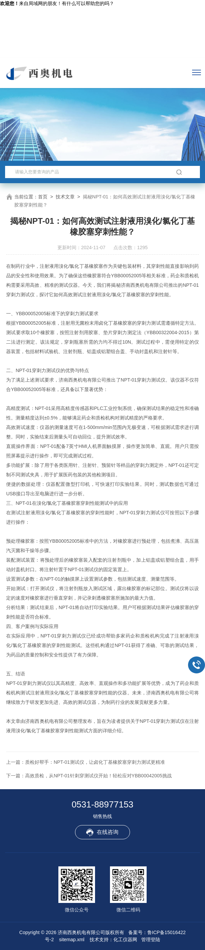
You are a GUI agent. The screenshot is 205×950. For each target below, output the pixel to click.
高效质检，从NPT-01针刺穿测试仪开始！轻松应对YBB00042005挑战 (98, 775)
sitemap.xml (72, 939)
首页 (43, 196)
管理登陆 (150, 939)
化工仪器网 (125, 939)
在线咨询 (102, 832)
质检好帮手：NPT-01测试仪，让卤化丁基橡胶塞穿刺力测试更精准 (95, 762)
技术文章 (65, 196)
